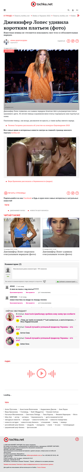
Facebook (28, 198)
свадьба (30, 425)
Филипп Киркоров (63, 414)
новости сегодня (11, 422)
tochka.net (15, 133)
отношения (45, 422)
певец (55, 422)
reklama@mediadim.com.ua (34, 455)
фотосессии (32, 427)
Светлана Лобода (33, 414)
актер (17, 417)
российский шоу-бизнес (14, 425)
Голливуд (24, 412)
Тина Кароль (48, 414)
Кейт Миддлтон (37, 412)
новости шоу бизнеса (29, 422)
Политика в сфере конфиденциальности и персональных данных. (35, 464)
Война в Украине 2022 (41, 16)
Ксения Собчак (52, 412)
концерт (26, 420)
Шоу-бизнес (9, 51)
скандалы (41, 425)
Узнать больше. (41, 467)
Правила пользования (10, 464)
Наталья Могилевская (14, 414)
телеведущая (68, 425)
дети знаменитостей (54, 417)
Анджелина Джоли (48, 409)
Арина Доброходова (18, 40)
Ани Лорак (63, 409)
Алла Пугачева (11, 409)
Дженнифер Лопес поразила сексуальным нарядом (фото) (20, 253)
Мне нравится (30, 292)
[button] (73, 10)
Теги (7, 402)
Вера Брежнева (11, 412)
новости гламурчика (58, 420)
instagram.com (9, 107)
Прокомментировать (16, 292)
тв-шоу (57, 425)
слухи (49, 425)
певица (64, 422)
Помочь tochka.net (22, 16)
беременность (37, 417)
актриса (25, 417)
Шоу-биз (8, 417)
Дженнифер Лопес (17, 210)
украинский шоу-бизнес (14, 427)
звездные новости (12, 420)
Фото (75, 414)
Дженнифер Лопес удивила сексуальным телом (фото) (57, 253)
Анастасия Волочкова (29, 409)
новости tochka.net (40, 420)
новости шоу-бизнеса (39, 210)
